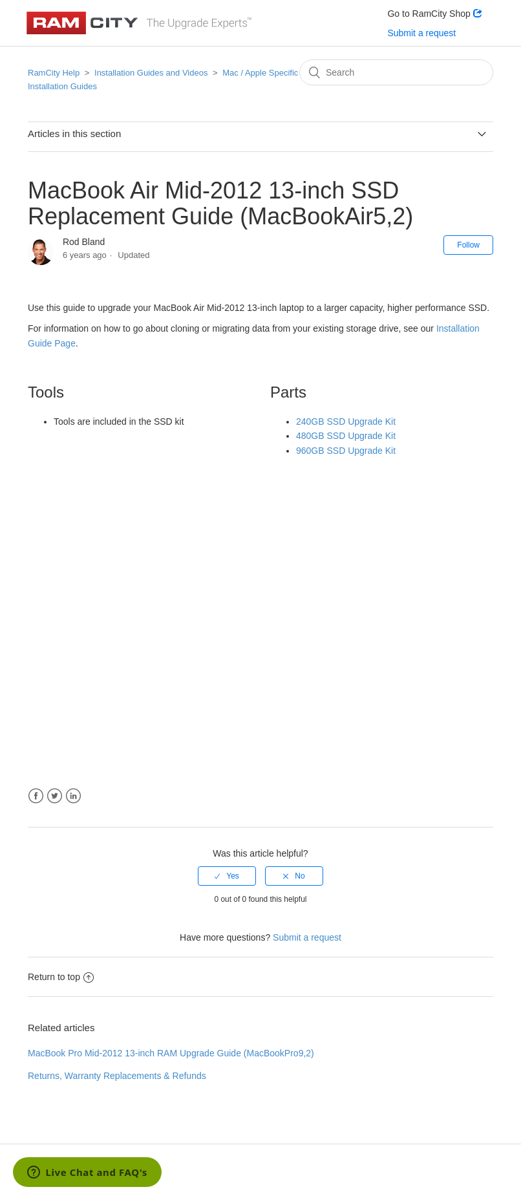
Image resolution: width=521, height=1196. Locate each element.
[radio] (227, 876)
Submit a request (421, 33)
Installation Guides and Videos (150, 73)
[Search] (396, 72)
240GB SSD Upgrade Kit (346, 421)
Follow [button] (468, 245)
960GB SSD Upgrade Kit (346, 450)
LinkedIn (73, 796)
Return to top (61, 977)
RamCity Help (54, 73)
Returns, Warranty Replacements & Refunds (117, 1076)
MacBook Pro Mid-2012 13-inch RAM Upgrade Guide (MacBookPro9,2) (171, 1053)
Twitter (55, 796)
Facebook (36, 796)
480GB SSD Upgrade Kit (346, 436)
